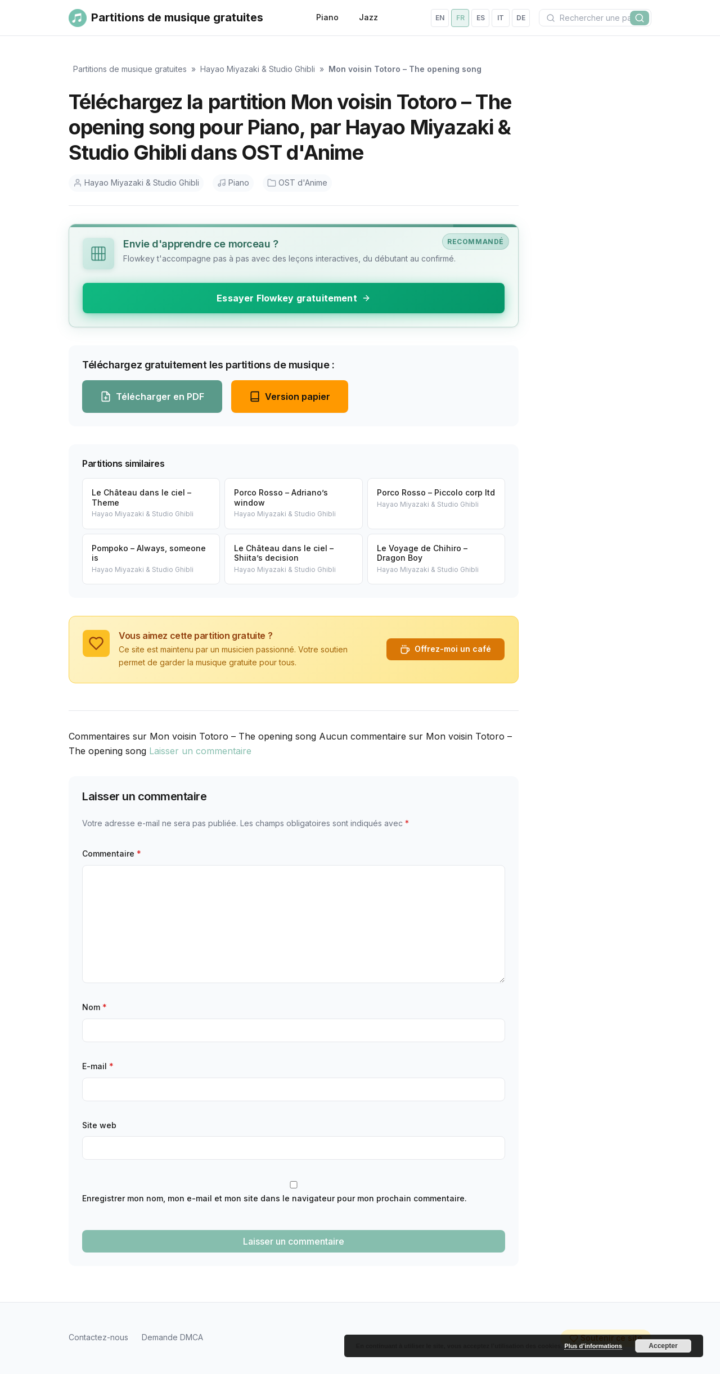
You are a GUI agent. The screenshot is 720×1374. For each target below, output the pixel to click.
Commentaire (111, 853)
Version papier (289, 396)
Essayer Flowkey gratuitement (293, 298)
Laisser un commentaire (200, 750)
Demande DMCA (172, 1337)
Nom (94, 1007)
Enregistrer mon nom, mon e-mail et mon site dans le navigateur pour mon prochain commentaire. (274, 1198)
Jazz (368, 17)
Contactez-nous (98, 1337)
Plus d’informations (593, 1346)
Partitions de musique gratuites (130, 69)
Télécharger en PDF (152, 396)
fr (460, 17)
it (500, 17)
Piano (327, 17)
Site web (99, 1125)
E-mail (98, 1066)
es (480, 17)
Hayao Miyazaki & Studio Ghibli (257, 69)
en (439, 17)
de (520, 17)
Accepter (663, 1346)
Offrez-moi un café (445, 649)
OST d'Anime (297, 182)
